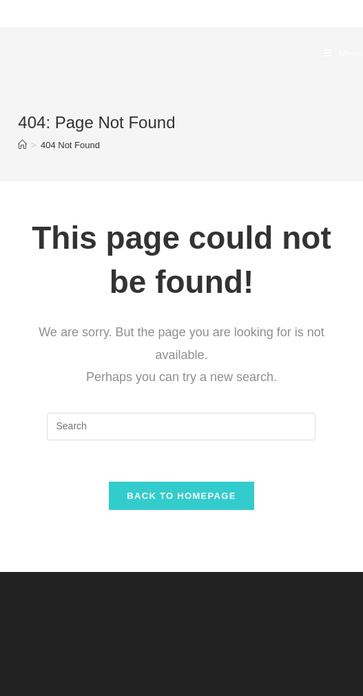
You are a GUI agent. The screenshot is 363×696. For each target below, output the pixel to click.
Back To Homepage (181, 496)
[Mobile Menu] (343, 53)
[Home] (22, 145)
